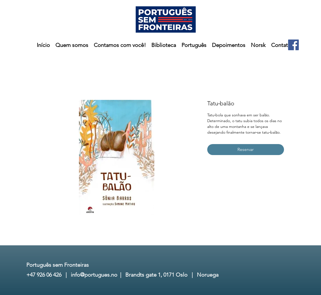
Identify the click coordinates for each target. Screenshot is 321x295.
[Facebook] (293, 45)
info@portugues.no (94, 274)
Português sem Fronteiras (57, 265)
